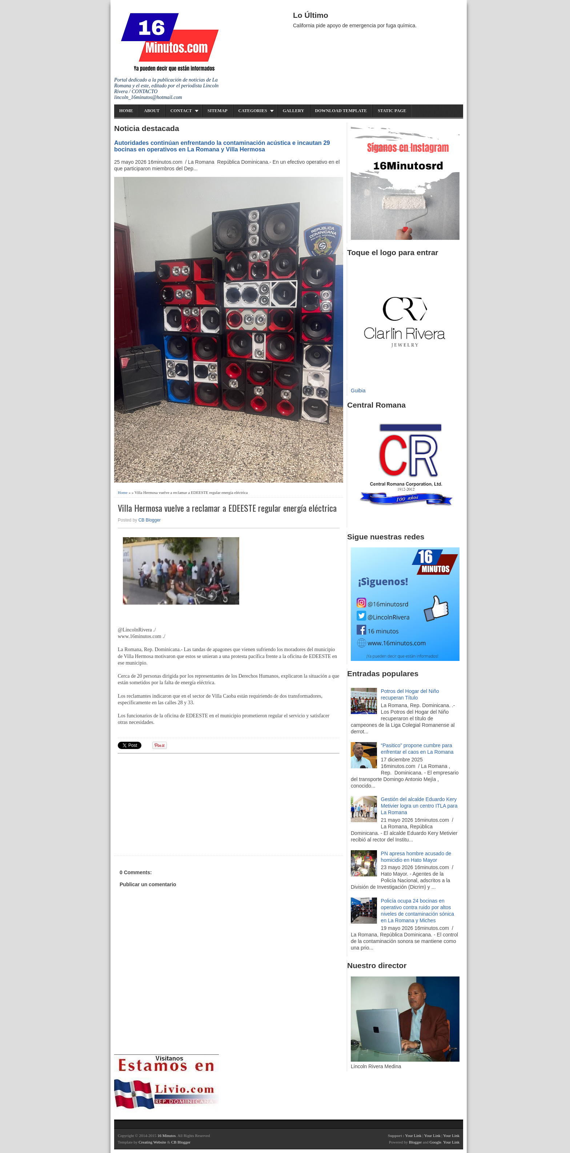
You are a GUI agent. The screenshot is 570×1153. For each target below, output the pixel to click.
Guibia (358, 390)
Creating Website (152, 1142)
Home (126, 110)
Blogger (415, 1142)
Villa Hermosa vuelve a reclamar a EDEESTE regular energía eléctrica (227, 508)
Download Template (341, 110)
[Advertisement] (174, 803)
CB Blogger (150, 520)
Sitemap (218, 110)
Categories (252, 110)
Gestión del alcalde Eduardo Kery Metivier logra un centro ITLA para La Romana (419, 805)
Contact (181, 110)
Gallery (293, 110)
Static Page (392, 110)
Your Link (413, 1135)
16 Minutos (166, 1135)
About (152, 110)
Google (435, 1142)
